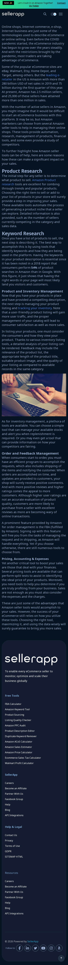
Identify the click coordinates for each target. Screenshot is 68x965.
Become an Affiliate (16, 788)
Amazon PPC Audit (15, 725)
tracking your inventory (35, 308)
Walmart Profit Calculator (19, 763)
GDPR (8, 851)
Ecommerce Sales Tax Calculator (23, 757)
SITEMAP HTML (14, 856)
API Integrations (14, 815)
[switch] (53, 14)
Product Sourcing (14, 714)
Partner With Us (14, 793)
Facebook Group (14, 799)
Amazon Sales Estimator (18, 747)
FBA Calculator (13, 704)
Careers (9, 783)
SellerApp (32, 941)
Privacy (9, 840)
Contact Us (11, 835)
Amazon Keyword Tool (17, 709)
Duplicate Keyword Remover (21, 736)
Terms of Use (12, 846)
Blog (7, 810)
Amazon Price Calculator (18, 752)
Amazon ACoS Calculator (18, 741)
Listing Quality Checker (18, 720)
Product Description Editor (20, 730)
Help (7, 804)
